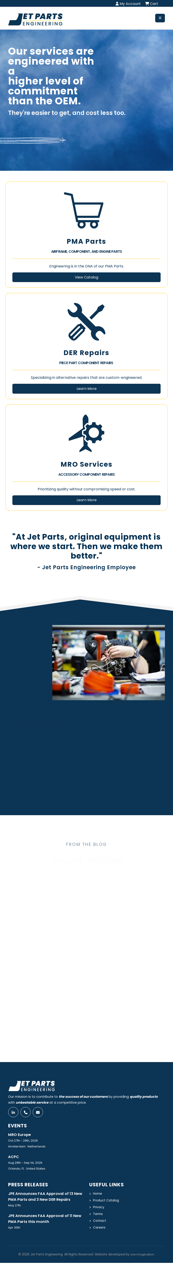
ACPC (14, 1158)
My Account (128, 3)
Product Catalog (106, 1201)
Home (98, 1194)
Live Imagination (142, 1262)
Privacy (99, 1207)
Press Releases (29, 1185)
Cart (151, 3)
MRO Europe (20, 1135)
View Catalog (86, 277)
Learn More (87, 388)
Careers (99, 1227)
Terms (98, 1214)
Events (18, 1126)
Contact (100, 1221)
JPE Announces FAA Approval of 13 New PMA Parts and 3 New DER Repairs (42, 1201)
